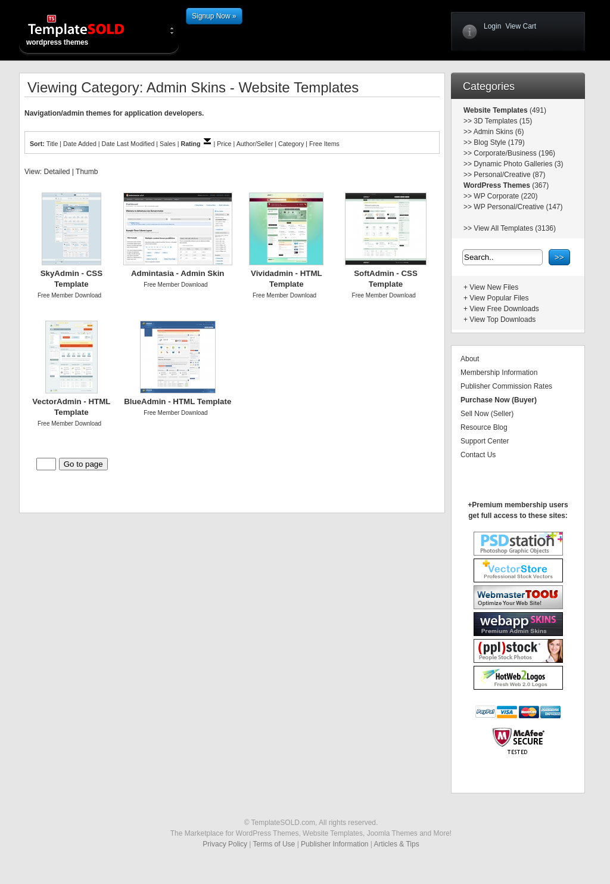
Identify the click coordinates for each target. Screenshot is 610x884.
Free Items (324, 143)
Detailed (56, 172)
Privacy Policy (225, 844)
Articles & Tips (396, 844)
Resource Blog (484, 427)
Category (291, 143)
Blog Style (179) (499, 142)
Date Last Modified (128, 143)
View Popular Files (498, 298)
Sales (168, 143)
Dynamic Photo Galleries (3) (518, 164)
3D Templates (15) (503, 121)
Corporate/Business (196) (514, 153)
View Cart (520, 26)
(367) (539, 185)
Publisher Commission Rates (506, 386)
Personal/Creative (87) (509, 174)
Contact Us (478, 455)
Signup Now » (214, 16)
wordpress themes (85, 29)
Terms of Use (274, 844)
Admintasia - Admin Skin (178, 273)
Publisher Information (334, 844)
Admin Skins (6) (499, 132)
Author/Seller (254, 143)
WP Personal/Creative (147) (518, 207)
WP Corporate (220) (505, 196)
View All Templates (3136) (515, 228)
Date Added (80, 143)
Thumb (87, 172)
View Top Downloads (502, 319)
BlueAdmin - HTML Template (177, 401)
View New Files (493, 287)
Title (52, 143)
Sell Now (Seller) (486, 414)
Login (492, 26)
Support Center (484, 441)
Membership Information (498, 372)
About (469, 359)
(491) (537, 110)
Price (224, 143)
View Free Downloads (504, 309)
